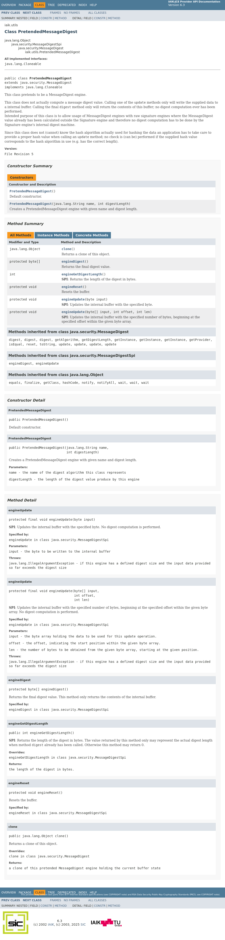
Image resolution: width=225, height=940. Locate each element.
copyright (115, 894)
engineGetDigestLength (82, 274)
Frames (55, 12)
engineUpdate (73, 299)
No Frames (72, 12)
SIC (83, 924)
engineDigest (73, 261)
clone (66, 249)
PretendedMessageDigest (31, 191)
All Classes (97, 12)
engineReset (72, 287)
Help (93, 5)
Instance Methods (53, 235)
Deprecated (67, 5)
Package (25, 5)
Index (83, 5)
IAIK (51, 924)
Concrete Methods (92, 235)
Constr (46, 18)
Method (61, 18)
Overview (8, 5)
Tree (51, 5)
